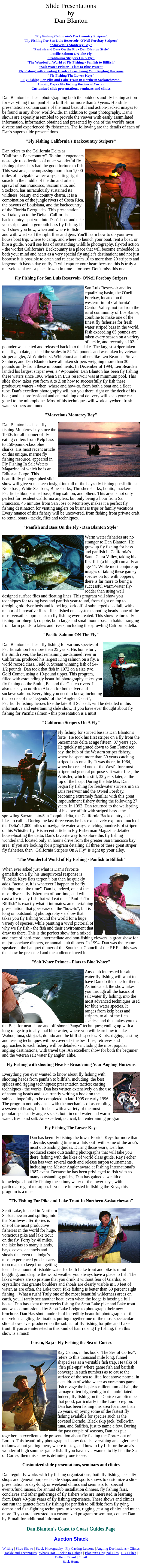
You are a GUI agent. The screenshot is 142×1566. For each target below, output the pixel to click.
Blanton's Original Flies (102, 1553)
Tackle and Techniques (20, 1553)
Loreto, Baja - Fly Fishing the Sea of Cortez (71, 84)
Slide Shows (25, 1548)
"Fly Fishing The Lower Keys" (71, 75)
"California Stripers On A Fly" (71, 58)
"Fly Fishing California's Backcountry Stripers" (71, 36)
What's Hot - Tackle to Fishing (60, 1553)
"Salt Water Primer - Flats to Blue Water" (71, 67)
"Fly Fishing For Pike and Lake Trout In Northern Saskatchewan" (71, 80)
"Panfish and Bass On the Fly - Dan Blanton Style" (71, 49)
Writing (7, 1548)
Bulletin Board (65, 1557)
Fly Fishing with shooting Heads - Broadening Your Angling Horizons (71, 71)
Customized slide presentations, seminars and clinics (70, 88)
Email (82, 1557)
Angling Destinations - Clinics (118, 1548)
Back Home (71, 1561)
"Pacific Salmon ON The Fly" (71, 54)
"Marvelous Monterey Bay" (71, 45)
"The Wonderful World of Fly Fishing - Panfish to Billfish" (71, 62)
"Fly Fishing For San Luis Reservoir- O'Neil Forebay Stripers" (71, 40)
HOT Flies (128, 1553)
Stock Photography (49, 1548)
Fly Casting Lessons (79, 1548)
